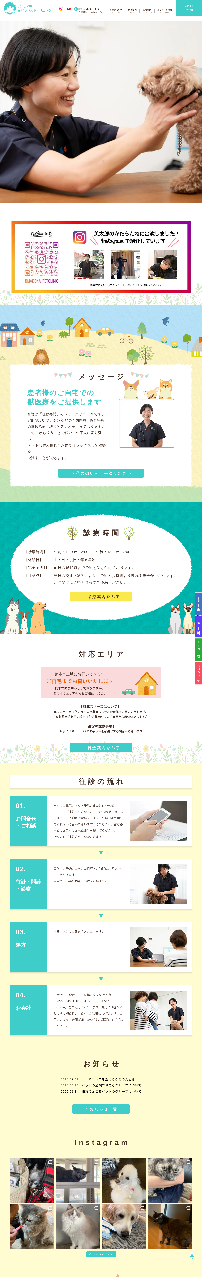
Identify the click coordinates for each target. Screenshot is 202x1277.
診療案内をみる (103, 590)
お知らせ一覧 (104, 1102)
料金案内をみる (103, 741)
